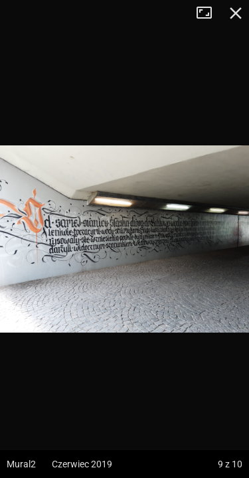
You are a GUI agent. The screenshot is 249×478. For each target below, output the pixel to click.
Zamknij (235, 13)
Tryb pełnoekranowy (209, 13)
